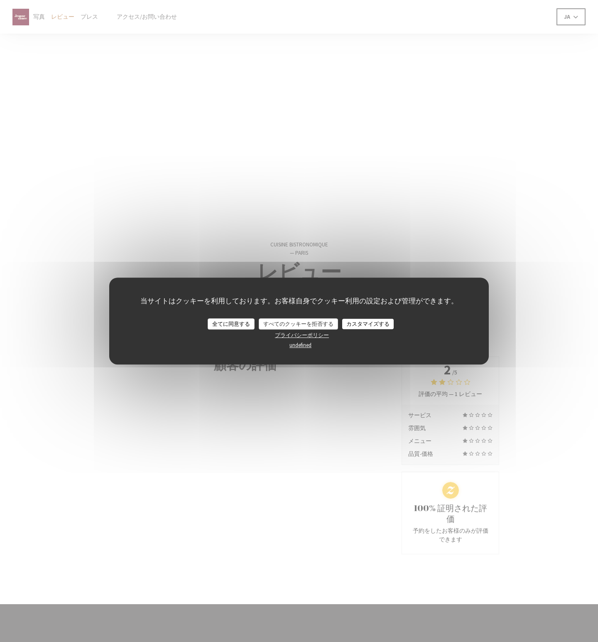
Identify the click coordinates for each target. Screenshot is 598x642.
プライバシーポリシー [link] (302, 335)
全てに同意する (231, 323)
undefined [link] (300, 345)
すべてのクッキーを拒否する (298, 323)
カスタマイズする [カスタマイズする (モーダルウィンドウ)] (368, 323)
